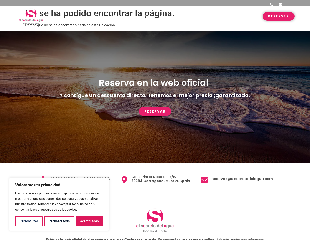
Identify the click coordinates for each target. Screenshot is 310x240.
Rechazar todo (58, 221)
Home (96, 16)
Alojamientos (122, 16)
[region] (59, 204)
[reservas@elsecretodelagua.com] (204, 179)
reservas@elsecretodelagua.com (242, 178)
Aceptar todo (89, 221)
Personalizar (29, 221)
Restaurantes (156, 16)
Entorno (210, 16)
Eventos (185, 16)
